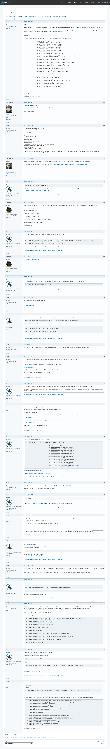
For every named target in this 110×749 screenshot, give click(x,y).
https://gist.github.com (81, 164)
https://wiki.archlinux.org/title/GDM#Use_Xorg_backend (37, 190)
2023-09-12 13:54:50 (28, 202)
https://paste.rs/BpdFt (29, 367)
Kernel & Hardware (16, 16)
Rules (10, 9)
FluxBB (103, 743)
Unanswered (102, 12)
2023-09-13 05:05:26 (28, 383)
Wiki (81, 2)
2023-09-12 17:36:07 (28, 297)
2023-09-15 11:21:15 (28, 603)
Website (9, 119)
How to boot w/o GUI (37, 194)
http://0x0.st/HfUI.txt (28, 417)
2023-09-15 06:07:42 (28, 579)
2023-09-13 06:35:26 (28, 404)
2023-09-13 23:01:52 (28, 482)
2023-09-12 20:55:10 (28, 344)
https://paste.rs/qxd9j (29, 305)
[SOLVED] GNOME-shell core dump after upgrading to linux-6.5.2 (47, 16)
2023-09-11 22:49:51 (28, 21)
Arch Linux (8, 2)
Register (19, 9)
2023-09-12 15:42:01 (28, 276)
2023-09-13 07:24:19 (28, 436)
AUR (99, 2)
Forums (76, 2)
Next (16, 19)
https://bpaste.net (69, 164)
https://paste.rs (61, 164)
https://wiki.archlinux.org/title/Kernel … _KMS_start (37, 473)
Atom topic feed (101, 741)
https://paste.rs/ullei (34, 259)
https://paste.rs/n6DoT (29, 362)
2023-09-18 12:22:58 (28, 681)
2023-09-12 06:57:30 (28, 125)
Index (6, 9)
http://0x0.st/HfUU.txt (29, 422)
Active (97, 12)
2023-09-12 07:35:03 (28, 181)
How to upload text (28, 194)
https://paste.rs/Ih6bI (35, 207)
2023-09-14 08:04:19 (28, 540)
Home (62, 2)
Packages (68, 2)
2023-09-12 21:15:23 (28, 356)
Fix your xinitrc (60, 194)
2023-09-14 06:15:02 (28, 494)
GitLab (86, 2)
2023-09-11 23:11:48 (28, 102)
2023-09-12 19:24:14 (28, 314)
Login (24, 9)
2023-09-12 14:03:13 (28, 231)
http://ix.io (54, 164)
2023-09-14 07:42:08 (28, 515)
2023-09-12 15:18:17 (28, 256)
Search (14, 9)
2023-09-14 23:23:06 (28, 565)
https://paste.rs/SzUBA (29, 375)
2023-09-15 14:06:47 (28, 649)
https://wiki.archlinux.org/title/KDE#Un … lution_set (36, 555)
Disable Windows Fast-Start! (49, 194)
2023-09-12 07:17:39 (28, 158)
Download (105, 2)
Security (93, 2)
